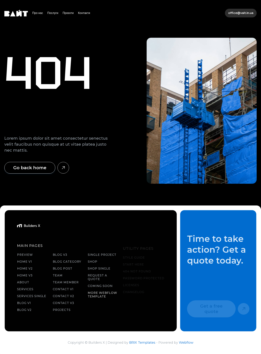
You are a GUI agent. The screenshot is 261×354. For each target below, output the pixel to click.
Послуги (52, 13)
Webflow (186, 343)
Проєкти (68, 13)
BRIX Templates (142, 343)
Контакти (84, 13)
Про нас (37, 13)
